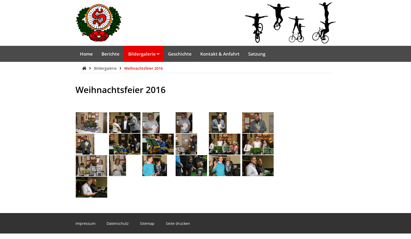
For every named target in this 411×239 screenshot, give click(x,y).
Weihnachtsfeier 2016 (143, 68)
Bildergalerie (143, 54)
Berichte (110, 54)
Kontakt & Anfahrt (220, 54)
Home (86, 54)
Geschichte (180, 54)
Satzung (256, 54)
